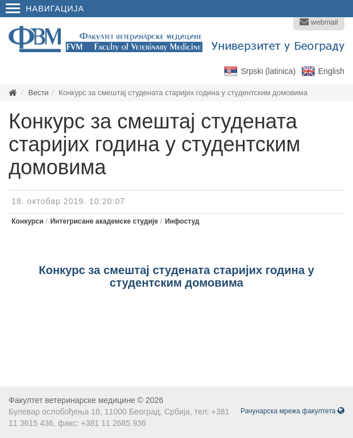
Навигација (45, 8)
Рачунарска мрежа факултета (292, 411)
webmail (319, 21)
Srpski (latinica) (268, 71)
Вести (38, 92)
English (331, 71)
